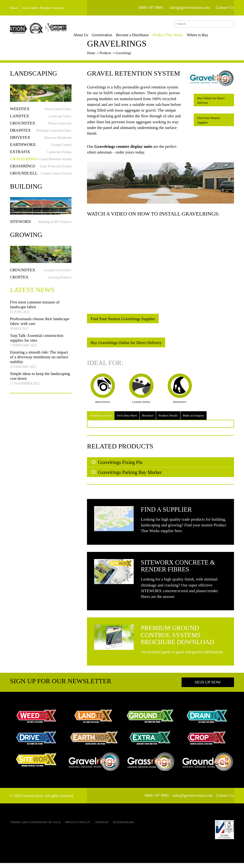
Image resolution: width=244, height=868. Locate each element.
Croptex (40, 280)
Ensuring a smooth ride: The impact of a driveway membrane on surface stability (39, 362)
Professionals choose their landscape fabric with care (39, 326)
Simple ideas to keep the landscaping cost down (40, 381)
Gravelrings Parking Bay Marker (130, 475)
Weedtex (40, 111)
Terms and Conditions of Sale (35, 827)
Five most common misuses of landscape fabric (35, 310)
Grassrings (40, 168)
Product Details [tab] (168, 418)
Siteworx (40, 224)
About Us (94, 35)
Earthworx (40, 147)
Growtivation (116, 35)
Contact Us (225, 7)
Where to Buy (211, 35)
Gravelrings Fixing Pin (120, 464)
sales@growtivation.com (189, 7)
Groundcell (40, 176)
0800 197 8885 (151, 7)
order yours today (130, 155)
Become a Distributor (146, 35)
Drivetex (40, 140)
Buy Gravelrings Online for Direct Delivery (126, 345)
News (14, 8)
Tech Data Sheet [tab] (127, 418)
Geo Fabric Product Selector (43, 8)
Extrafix (40, 154)
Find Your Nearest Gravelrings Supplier (123, 321)
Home (91, 56)
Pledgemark (123, 827)
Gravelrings (40, 161)
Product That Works (181, 35)
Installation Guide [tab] (100, 418)
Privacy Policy (77, 827)
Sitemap (101, 827)
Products (105, 56)
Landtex (40, 118)
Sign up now (208, 687)
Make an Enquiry (193, 418)
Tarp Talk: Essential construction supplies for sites (36, 343)
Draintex (40, 133)
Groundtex (40, 125)
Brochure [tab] (147, 418)
